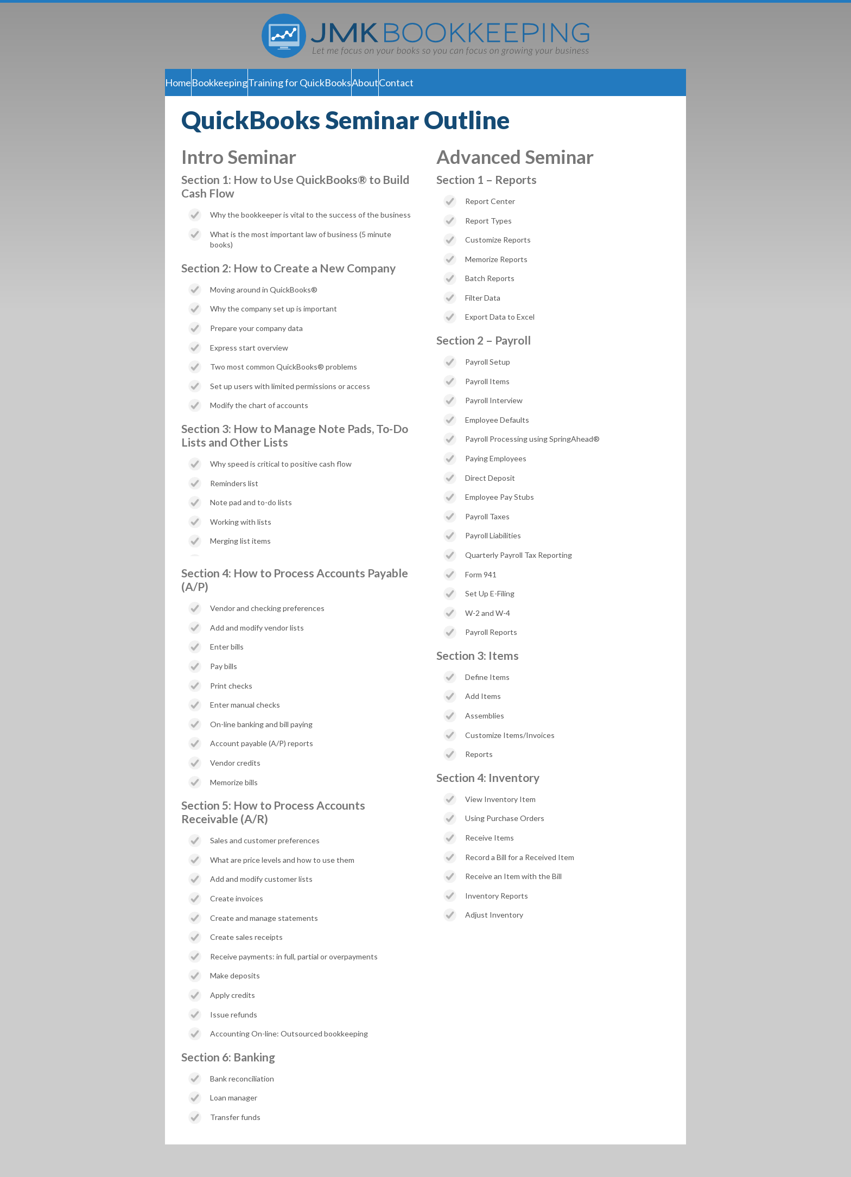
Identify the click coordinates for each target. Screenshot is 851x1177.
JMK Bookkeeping (425, 36)
